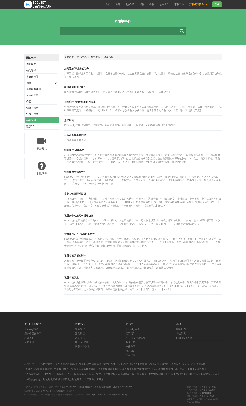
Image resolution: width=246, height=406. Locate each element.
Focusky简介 (132, 329)
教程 (151, 4)
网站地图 (181, 329)
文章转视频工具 (111, 363)
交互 (28, 101)
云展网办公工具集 (94, 379)
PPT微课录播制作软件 (161, 374)
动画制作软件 (130, 363)
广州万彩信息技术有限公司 (53, 391)
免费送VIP (30, 342)
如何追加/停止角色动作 (76, 68)
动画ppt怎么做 (33, 379)
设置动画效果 (71, 277)
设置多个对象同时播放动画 (78, 215)
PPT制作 (50, 374)
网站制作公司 (64, 374)
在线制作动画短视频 (66, 363)
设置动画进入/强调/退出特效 (79, 234)
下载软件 (179, 4)
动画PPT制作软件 (171, 363)
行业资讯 (181, 333)
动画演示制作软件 (102, 387)
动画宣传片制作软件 (122, 387)
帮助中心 (82, 57)
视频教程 (80, 329)
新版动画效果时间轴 (75, 135)
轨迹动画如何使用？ (75, 87)
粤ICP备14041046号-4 (118, 394)
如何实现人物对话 (74, 150)
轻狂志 (99, 374)
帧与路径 (31, 70)
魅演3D (30, 126)
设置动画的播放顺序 (75, 255)
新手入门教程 (82, 346)
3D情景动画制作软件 (187, 374)
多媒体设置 (32, 76)
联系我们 (130, 333)
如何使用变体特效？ (75, 172)
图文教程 (31, 57)
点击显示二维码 (209, 387)
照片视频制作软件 (84, 374)
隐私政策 (130, 355)
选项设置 (31, 64)
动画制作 (199, 369)
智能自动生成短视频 (90, 363)
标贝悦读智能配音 (72, 379)
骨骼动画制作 (122, 369)
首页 (108, 4)
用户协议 (130, 350)
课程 (141, 4)
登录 (217, 4)
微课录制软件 (105, 369)
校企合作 (164, 4)
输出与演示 (32, 107)
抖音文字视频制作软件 (57, 369)
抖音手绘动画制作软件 (83, 369)
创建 (28, 82)
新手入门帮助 (82, 342)
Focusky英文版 (184, 337)
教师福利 (29, 337)
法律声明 (130, 346)
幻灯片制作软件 (85, 387)
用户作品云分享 (32, 333)
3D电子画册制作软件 (194, 363)
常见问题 (80, 337)
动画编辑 (31, 120)
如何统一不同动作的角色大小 (80, 101)
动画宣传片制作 (209, 374)
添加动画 (69, 120)
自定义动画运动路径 (75, 193)
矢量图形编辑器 (33, 369)
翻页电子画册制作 (149, 363)
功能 (118, 4)
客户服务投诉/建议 (136, 337)
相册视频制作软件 (141, 369)
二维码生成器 (113, 374)
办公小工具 (186, 369)
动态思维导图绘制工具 (165, 369)
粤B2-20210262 (99, 394)
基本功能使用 (33, 89)
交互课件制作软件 (67, 387)
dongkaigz (206, 393)
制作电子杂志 (139, 374)
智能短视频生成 (51, 379)
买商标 (126, 374)
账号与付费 (32, 114)
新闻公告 (130, 342)
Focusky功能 (31, 329)
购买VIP (130, 4)
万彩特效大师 (45, 363)
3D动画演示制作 (34, 374)
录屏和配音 (32, 95)
